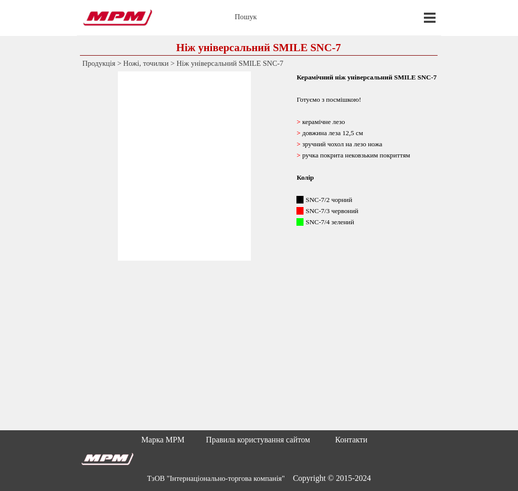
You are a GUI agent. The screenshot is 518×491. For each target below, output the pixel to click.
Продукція (98, 63)
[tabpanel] (366, 166)
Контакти (351, 439)
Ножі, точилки (146, 63)
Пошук (246, 17)
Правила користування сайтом (258, 439)
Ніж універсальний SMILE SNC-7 (230, 63)
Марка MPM (162, 439)
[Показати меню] (430, 17)
